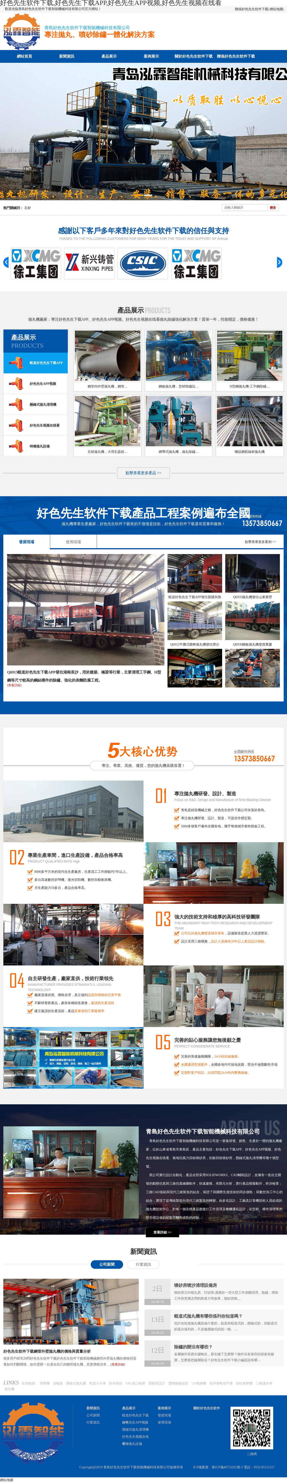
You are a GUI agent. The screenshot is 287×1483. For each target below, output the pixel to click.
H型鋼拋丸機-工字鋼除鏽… (250, 386)
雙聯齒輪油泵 (178, 1383)
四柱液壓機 (244, 1383)
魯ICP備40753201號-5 (227, 1467)
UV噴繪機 (198, 1383)
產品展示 (109, 56)
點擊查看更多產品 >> (143, 473)
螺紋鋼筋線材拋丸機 (250, 452)
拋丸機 (9, 1389)
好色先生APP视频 (32, 383)
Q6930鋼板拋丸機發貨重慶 (252, 644)
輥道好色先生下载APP (35, 362)
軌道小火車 (97, 1383)
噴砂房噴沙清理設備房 (195, 1285)
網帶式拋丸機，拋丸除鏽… (179, 452)
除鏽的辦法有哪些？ (193, 1347)
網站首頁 (24, 56)
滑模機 (45, 1383)
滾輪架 (58, 1383)
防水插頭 (115, 1383)
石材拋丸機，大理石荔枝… (108, 452)
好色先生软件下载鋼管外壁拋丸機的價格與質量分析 (47, 1351)
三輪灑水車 (264, 1383)
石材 (27, 208)
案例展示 (151, 56)
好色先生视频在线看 (34, 425)
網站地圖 (276, 9)
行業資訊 (143, 1264)
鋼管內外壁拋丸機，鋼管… (108, 386)
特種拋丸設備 (29, 446)
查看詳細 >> (162, 1232)
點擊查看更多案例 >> (260, 542)
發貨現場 (26, 542)
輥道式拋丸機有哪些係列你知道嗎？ (208, 1316)
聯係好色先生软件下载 (251, 9)
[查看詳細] (14, 685)
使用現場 (73, 542)
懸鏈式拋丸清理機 (32, 404)
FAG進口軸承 (135, 1383)
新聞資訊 (66, 56)
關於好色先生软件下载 (194, 56)
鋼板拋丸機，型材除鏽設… (179, 386)
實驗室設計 (156, 1383)
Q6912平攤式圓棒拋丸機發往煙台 (194, 644)
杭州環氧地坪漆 (221, 1383)
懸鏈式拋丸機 (76, 1383)
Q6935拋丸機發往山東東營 (252, 597)
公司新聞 (107, 1264)
